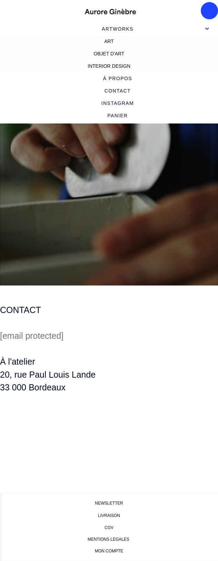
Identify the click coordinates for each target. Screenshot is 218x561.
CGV (109, 527)
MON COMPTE (109, 551)
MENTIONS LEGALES (109, 539)
